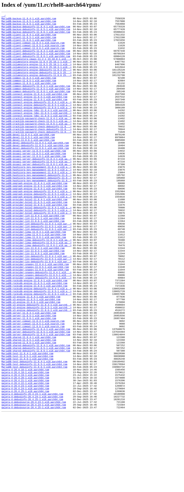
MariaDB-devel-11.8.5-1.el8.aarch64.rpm (28, 162)
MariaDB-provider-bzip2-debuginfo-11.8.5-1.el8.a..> (36, 249)
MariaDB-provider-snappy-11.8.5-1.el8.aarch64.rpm (35, 317)
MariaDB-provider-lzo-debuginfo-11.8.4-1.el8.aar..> (36, 304)
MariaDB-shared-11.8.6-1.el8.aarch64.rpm (28, 408)
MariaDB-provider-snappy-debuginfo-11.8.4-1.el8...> (36, 324)
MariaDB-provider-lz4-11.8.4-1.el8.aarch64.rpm (33, 256)
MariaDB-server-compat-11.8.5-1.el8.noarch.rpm (33, 385)
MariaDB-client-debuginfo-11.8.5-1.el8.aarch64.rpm (35, 61)
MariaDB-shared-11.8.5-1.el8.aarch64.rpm (28, 405)
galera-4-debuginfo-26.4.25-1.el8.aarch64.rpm (32, 476)
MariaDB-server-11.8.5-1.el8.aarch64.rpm (28, 376)
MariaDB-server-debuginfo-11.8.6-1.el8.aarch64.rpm (35, 398)
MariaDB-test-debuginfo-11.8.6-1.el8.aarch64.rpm (34, 437)
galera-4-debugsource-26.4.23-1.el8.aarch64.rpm (33, 479)
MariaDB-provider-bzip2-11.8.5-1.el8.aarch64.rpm (34, 239)
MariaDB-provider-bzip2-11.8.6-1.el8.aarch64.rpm (34, 243)
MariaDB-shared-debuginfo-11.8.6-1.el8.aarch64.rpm (35, 418)
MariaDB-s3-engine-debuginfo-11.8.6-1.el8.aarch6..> (36, 369)
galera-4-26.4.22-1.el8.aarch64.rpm (25, 457)
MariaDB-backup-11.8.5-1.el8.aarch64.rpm (28, 22)
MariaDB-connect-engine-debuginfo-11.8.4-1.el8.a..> (36, 120)
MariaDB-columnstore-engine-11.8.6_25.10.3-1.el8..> (36, 77)
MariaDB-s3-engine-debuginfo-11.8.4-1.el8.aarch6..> (36, 363)
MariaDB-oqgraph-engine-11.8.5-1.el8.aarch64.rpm (34, 220)
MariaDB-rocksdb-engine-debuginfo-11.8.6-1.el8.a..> (36, 350)
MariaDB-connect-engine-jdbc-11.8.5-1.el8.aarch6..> (36, 133)
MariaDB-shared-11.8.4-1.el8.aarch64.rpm (28, 402)
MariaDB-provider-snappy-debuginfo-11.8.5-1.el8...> (36, 327)
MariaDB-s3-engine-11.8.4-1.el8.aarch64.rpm (30, 353)
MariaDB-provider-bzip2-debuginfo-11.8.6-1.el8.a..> (36, 252)
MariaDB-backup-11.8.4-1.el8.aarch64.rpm (28, 19)
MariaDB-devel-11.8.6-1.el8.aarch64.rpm (28, 165)
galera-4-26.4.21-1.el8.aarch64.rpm (25, 453)
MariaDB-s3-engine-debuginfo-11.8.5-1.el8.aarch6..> (36, 366)
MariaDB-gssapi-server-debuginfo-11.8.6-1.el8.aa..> (36, 194)
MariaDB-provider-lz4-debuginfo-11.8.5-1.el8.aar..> (36, 269)
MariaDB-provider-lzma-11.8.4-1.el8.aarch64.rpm (33, 275)
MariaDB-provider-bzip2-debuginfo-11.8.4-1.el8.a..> (36, 246)
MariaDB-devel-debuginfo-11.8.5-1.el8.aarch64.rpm (35, 171)
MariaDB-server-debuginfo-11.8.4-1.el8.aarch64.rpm (35, 392)
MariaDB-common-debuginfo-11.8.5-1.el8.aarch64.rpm (35, 103)
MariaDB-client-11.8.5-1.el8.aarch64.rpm (28, 42)
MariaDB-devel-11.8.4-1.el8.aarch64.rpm (28, 158)
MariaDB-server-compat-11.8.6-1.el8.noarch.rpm (33, 389)
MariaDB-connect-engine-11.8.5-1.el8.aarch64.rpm (34, 113)
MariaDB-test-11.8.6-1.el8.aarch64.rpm (27, 428)
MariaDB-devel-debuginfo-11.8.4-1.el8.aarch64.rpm (35, 168)
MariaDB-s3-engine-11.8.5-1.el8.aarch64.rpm (30, 356)
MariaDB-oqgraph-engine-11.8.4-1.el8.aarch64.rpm (34, 217)
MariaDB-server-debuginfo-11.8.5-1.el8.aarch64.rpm (35, 395)
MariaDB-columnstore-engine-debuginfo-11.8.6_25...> (36, 87)
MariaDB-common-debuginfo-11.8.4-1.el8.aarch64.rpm (35, 100)
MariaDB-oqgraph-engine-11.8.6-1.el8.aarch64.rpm (34, 223)
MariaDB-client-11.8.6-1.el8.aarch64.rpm (28, 45)
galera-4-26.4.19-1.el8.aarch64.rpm (25, 447)
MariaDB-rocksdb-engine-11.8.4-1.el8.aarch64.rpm (34, 334)
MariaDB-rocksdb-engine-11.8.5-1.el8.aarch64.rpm (34, 337)
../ (3, 16)
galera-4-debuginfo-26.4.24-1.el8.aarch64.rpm (32, 473)
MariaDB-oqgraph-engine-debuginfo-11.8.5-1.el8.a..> (36, 230)
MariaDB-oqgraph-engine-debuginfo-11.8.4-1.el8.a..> (36, 227)
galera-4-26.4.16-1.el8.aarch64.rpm (25, 440)
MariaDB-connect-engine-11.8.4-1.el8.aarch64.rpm (34, 110)
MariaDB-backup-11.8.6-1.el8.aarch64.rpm (28, 26)
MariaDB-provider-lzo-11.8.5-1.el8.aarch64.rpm (33, 298)
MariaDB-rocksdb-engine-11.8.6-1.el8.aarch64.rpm (34, 340)
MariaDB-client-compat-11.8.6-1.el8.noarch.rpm (33, 55)
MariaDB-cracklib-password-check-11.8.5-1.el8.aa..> (36, 142)
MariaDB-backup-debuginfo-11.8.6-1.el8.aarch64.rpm (35, 35)
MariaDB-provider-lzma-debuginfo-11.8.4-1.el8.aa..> (36, 285)
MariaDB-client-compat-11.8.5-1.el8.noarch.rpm (33, 51)
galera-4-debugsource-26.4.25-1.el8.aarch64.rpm (33, 486)
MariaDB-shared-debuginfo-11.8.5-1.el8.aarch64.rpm (35, 415)
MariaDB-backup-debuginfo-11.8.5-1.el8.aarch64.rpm (35, 32)
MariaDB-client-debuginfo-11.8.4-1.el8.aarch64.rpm (35, 58)
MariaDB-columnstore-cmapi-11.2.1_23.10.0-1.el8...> (36, 68)
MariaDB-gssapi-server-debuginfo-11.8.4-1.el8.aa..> (36, 188)
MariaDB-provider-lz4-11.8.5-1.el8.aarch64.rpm (33, 259)
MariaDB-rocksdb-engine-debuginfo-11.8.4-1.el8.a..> (36, 343)
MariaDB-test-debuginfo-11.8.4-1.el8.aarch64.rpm (34, 431)
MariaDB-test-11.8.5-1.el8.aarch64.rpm (27, 424)
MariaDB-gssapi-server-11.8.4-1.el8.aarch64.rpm (33, 178)
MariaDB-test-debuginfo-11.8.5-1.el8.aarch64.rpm (34, 434)
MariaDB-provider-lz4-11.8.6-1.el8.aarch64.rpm (33, 262)
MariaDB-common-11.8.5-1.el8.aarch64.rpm (28, 94)
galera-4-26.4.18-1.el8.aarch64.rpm (25, 444)
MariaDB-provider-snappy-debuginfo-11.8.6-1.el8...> (36, 330)
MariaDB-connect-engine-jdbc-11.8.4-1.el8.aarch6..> (36, 129)
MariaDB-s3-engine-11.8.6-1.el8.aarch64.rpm (30, 359)
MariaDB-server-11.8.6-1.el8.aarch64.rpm (28, 379)
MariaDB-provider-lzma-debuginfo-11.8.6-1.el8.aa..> (36, 291)
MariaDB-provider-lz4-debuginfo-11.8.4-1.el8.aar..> (36, 265)
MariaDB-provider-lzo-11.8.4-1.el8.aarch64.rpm (33, 295)
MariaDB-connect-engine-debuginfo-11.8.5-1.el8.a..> (36, 123)
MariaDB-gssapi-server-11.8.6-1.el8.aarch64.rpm (33, 184)
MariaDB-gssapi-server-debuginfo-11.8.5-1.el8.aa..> (36, 191)
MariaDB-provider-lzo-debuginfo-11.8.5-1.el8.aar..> (36, 308)
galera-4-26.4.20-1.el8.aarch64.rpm (25, 450)
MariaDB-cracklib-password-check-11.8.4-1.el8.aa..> (36, 139)
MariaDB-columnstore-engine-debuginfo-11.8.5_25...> (36, 84)
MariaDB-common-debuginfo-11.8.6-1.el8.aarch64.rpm (35, 107)
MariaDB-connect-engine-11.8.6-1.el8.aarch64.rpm (34, 116)
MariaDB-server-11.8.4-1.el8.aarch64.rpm (28, 372)
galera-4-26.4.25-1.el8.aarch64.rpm (25, 466)
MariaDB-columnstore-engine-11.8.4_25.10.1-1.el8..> (36, 71)
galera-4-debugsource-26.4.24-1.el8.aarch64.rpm (33, 483)
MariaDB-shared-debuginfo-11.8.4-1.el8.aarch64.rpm (35, 411)
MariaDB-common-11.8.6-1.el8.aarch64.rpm (28, 97)
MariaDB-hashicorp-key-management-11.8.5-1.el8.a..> (36, 201)
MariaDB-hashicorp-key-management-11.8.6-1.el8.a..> (36, 204)
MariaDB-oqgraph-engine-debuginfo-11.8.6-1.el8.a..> (36, 233)
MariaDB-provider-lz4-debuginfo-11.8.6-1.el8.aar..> (36, 272)
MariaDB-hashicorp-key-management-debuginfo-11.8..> (36, 207)
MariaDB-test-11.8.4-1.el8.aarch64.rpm (27, 421)
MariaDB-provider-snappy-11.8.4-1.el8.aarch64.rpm (35, 314)
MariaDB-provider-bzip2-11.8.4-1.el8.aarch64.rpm (34, 236)
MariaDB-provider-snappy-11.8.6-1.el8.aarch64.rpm (35, 321)
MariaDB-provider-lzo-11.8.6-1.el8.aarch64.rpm (33, 301)
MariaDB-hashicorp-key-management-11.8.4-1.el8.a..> (36, 197)
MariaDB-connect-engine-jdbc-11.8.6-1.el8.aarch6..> (36, 136)
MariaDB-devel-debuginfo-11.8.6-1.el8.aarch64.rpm (35, 175)
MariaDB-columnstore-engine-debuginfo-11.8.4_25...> (36, 81)
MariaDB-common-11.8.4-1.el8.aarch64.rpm (28, 90)
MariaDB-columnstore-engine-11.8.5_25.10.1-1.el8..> (36, 74)
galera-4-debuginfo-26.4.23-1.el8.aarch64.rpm (32, 470)
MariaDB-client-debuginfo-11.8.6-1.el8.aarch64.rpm (35, 64)
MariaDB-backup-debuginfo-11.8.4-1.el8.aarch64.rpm (35, 29)
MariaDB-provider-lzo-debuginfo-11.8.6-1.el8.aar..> (36, 311)
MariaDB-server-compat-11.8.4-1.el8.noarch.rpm (33, 382)
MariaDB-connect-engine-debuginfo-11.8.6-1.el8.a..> (36, 126)
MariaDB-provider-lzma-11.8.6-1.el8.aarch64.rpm (33, 282)
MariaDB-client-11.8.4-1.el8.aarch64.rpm (28, 39)
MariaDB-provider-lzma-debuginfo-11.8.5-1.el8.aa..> (36, 288)
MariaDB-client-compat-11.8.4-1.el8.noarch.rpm (33, 48)
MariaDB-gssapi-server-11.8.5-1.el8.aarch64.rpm (33, 181)
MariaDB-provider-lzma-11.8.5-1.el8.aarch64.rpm (33, 278)
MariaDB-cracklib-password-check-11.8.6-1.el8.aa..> (36, 145)
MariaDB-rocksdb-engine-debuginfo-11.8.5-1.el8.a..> (36, 346)
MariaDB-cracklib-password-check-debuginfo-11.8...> (36, 149)
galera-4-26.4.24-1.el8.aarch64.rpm (25, 463)
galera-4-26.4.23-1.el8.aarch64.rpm (25, 460)
